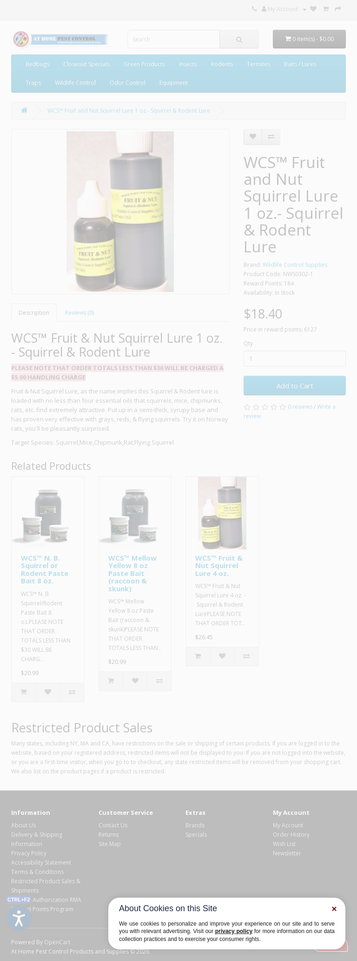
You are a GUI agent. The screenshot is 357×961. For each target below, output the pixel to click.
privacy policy (233, 931)
